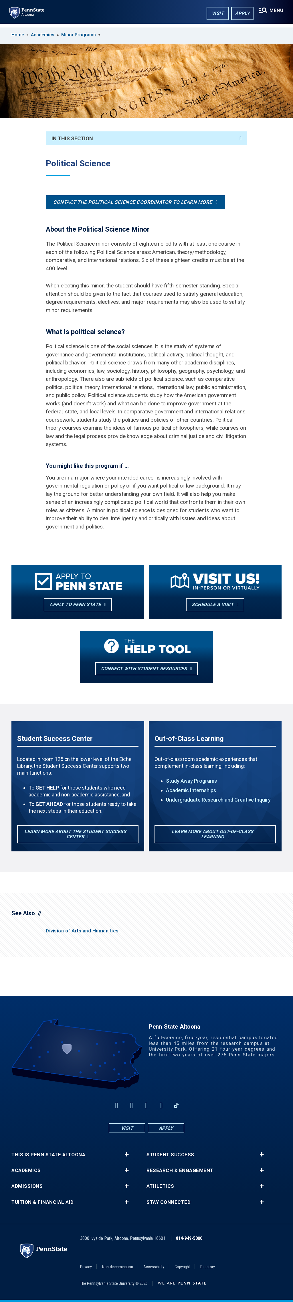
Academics (42, 35)
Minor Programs (78, 35)
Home (17, 35)
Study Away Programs (191, 781)
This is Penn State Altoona (48, 1154)
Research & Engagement (179, 1170)
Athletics (160, 1186)
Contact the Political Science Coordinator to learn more (132, 202)
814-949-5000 (189, 1238)
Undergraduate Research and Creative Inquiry (218, 800)
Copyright (182, 1266)
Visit (216, 14)
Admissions (27, 1186)
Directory (207, 1266)
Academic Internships (191, 790)
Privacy (86, 1266)
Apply (240, 14)
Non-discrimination (117, 1266)
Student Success (170, 1154)
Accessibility (153, 1266)
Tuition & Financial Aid (42, 1202)
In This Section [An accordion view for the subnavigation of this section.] (146, 138)
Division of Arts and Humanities (82, 931)
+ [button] (126, 1154)
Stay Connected (168, 1202)
